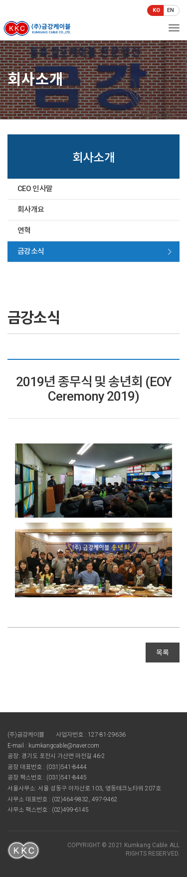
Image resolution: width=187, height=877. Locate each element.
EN (170, 10)
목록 (162, 653)
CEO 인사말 (34, 188)
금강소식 (30, 251)
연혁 (24, 230)
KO (156, 10)
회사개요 (30, 209)
